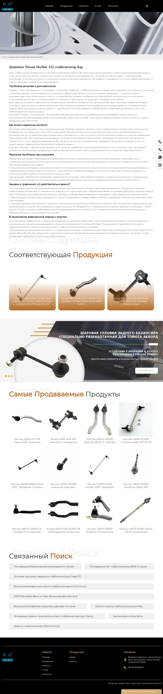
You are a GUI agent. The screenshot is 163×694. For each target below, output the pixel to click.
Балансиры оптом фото (128, 616)
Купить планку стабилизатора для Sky (119, 606)
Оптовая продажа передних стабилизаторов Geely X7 (47, 576)
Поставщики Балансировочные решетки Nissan (44, 566)
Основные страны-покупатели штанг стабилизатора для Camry (53, 616)
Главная (4, 57)
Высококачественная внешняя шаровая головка (44, 606)
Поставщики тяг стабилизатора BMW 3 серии (118, 566)
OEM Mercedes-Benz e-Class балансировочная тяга (45, 596)
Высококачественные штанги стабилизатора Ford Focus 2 (50, 586)
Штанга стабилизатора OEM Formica (37, 626)
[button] (149, 286)
